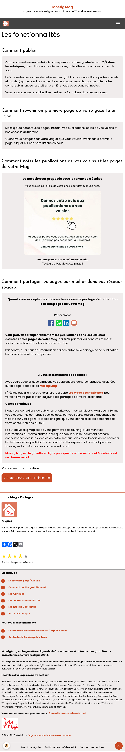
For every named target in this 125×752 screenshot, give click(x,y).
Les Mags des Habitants (86, 393)
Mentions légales (31, 747)
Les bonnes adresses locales (25, 600)
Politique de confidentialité (60, 747)
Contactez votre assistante (27, 477)
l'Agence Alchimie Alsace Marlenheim (49, 735)
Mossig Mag (62, 7)
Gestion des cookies (92, 747)
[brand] (6, 23)
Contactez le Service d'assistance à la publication (37, 630)
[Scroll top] (119, 746)
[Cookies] (6, 745)
